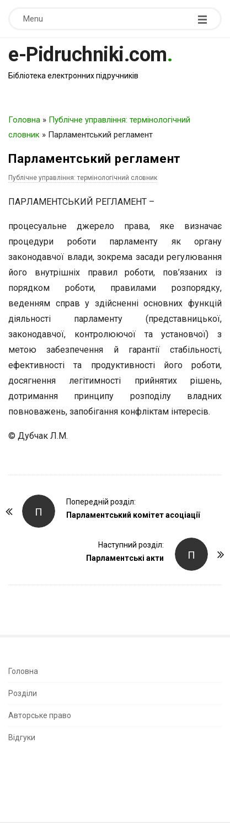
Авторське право (39, 715)
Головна (24, 120)
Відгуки (21, 737)
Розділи (22, 693)
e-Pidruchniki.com (87, 54)
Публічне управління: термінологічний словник (82, 178)
